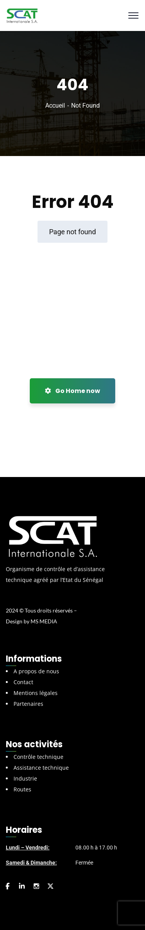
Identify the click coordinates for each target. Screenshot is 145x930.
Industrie (25, 778)
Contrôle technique (38, 756)
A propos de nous (36, 671)
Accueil (55, 105)
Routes (22, 789)
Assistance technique (41, 767)
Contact (23, 682)
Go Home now (72, 390)
